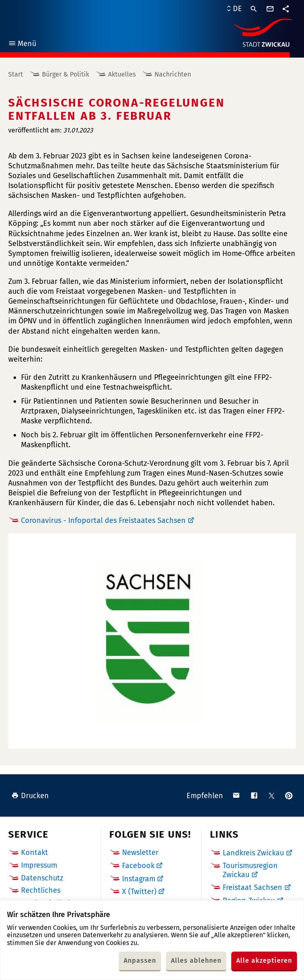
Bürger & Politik (65, 74)
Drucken (30, 795)
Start (15, 74)
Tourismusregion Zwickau (250, 870)
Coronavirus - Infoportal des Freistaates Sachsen (103, 520)
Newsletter (140, 852)
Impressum (39, 865)
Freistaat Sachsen (252, 887)
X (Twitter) (139, 891)
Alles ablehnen (196, 960)
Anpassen (140, 960)
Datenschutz (42, 877)
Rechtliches (40, 890)
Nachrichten (172, 74)
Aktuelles (122, 74)
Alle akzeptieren (264, 960)
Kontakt (34, 852)
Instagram (138, 878)
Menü (22, 44)
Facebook (138, 865)
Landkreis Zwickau (253, 852)
